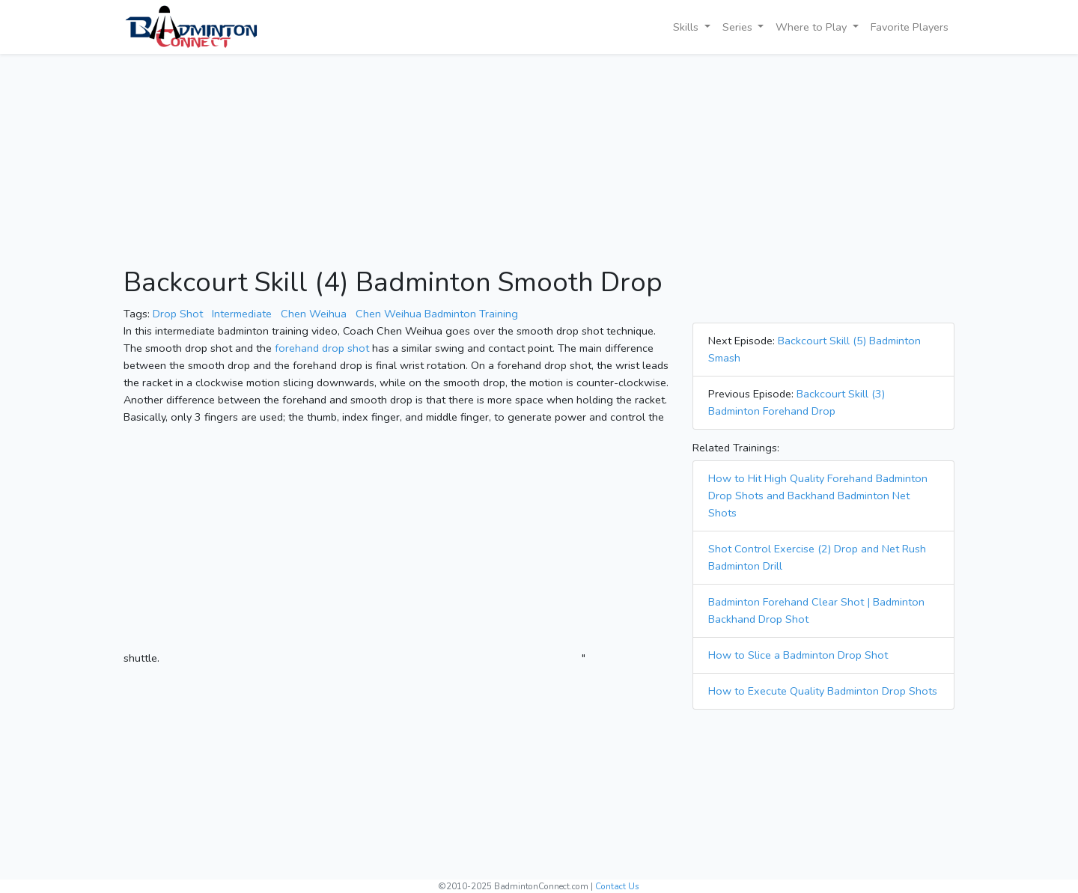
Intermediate (242, 313)
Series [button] (738, 26)
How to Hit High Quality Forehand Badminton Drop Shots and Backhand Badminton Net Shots (818, 495)
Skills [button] (687, 26)
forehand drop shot (322, 348)
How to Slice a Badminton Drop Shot (798, 654)
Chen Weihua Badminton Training (437, 313)
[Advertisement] (539, 161)
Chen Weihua (314, 313)
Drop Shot (178, 313)
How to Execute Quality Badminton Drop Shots (822, 690)
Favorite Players (909, 26)
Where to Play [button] (813, 26)
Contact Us (617, 886)
